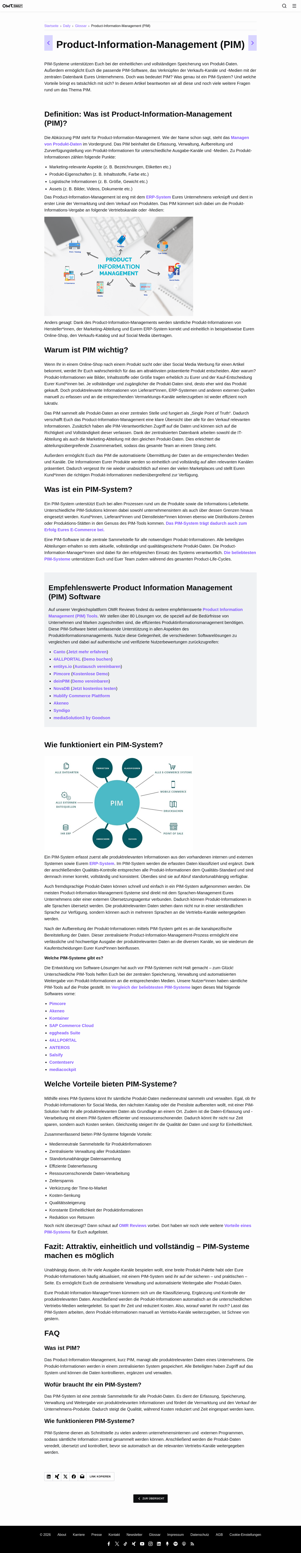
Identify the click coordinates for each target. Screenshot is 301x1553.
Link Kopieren (100, 1479)
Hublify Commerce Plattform (82, 698)
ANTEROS (59, 1050)
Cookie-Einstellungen (245, 1534)
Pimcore (62, 676)
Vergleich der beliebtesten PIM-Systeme (150, 990)
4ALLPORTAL (67, 662)
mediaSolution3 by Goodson (82, 720)
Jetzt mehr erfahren (87, 654)
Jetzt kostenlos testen (94, 691)
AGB (219, 1534)
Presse (96, 1534)
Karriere (79, 1534)
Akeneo (61, 706)
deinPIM (62, 684)
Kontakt (114, 1534)
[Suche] (284, 7)
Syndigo (62, 713)
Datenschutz (199, 1534)
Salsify (56, 1058)
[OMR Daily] (16, 7)
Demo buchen (97, 662)
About (61, 1534)
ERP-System (158, 200)
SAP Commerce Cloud (71, 1028)
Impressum (175, 1534)
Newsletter (134, 1534)
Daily (67, 29)
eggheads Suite (64, 1036)
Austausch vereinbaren (97, 669)
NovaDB (62, 691)
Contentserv (61, 1065)
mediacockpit (62, 1072)
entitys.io (63, 669)
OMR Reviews (133, 1228)
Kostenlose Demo (90, 676)
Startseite (51, 29)
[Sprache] (275, 7)
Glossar (81, 29)
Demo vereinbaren (90, 684)
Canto (59, 654)
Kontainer (59, 1021)
